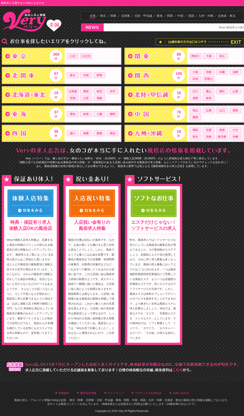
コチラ (190, 404)
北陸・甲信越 (143, 15)
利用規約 (63, 393)
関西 (170, 15)
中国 (180, 15)
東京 (103, 15)
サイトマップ (116, 393)
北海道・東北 (226, 15)
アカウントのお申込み (148, 393)
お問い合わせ (181, 393)
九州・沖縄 (206, 15)
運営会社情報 (88, 393)
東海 (160, 15)
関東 (113, 15)
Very (55, 400)
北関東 (125, 15)
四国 (191, 15)
